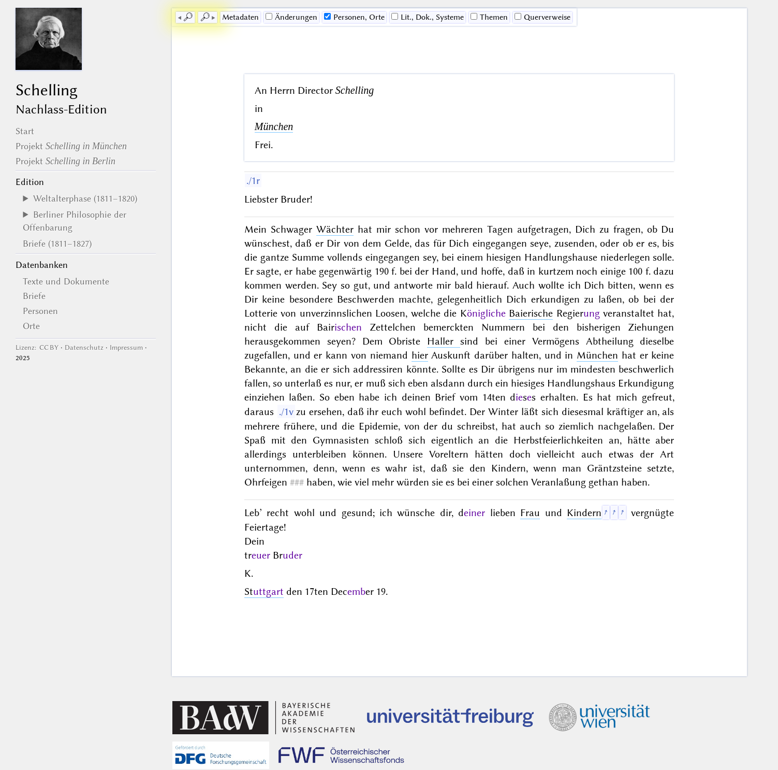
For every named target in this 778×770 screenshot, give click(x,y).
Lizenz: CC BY (37, 347)
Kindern (584, 513)
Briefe (34, 296)
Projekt (71, 146)
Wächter (335, 229)
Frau (530, 513)
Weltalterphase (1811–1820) (85, 198)
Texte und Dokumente (66, 281)
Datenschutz (84, 347)
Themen (489, 17)
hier (420, 355)
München (274, 126)
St (264, 591)
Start (25, 131)
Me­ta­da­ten (240, 17)
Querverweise (542, 17)
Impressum (126, 347)
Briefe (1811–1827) (57, 243)
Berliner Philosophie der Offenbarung (74, 220)
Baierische (531, 313)
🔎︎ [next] (205, 17)
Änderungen (291, 17)
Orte (31, 326)
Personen (40, 311)
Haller (443, 341)
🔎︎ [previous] (188, 17)
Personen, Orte (354, 17)
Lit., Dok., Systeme (427, 17)
